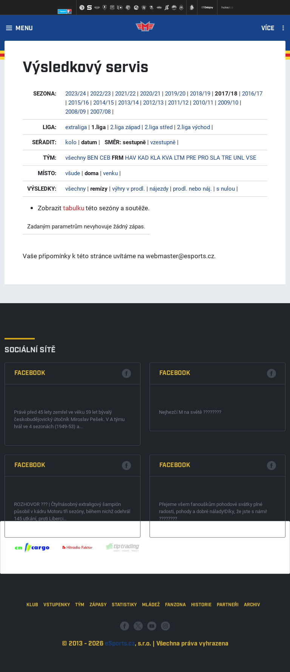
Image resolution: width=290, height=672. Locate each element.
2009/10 (228, 102)
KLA (155, 157)
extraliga (76, 127)
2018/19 (200, 93)
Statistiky (124, 632)
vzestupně (163, 142)
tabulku (73, 207)
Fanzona (175, 632)
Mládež (151, 632)
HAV (130, 157)
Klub (32, 632)
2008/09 (75, 111)
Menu (24, 29)
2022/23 (100, 93)
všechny (75, 157)
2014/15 (103, 102)
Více (268, 29)
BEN (92, 157)
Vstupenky (56, 632)
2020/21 (150, 93)
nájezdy (159, 188)
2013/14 (128, 102)
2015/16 (78, 102)
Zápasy (97, 632)
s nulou (225, 188)
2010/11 (203, 102)
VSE (251, 157)
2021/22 (125, 93)
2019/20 (175, 93)
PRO (203, 157)
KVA (167, 157)
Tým (79, 632)
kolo (71, 142)
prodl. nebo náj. (192, 188)
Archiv (252, 632)
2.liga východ (193, 127)
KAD (143, 157)
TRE (227, 157)
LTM (179, 157)
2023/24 (75, 93)
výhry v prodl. (128, 188)
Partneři (228, 632)
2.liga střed (159, 127)
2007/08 (100, 111)
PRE (191, 157)
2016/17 (252, 93)
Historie (201, 632)
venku (110, 173)
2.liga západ (125, 127)
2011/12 (178, 102)
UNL (238, 157)
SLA (215, 157)
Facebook (29, 440)
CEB (105, 157)
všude (72, 173)
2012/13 (153, 102)
